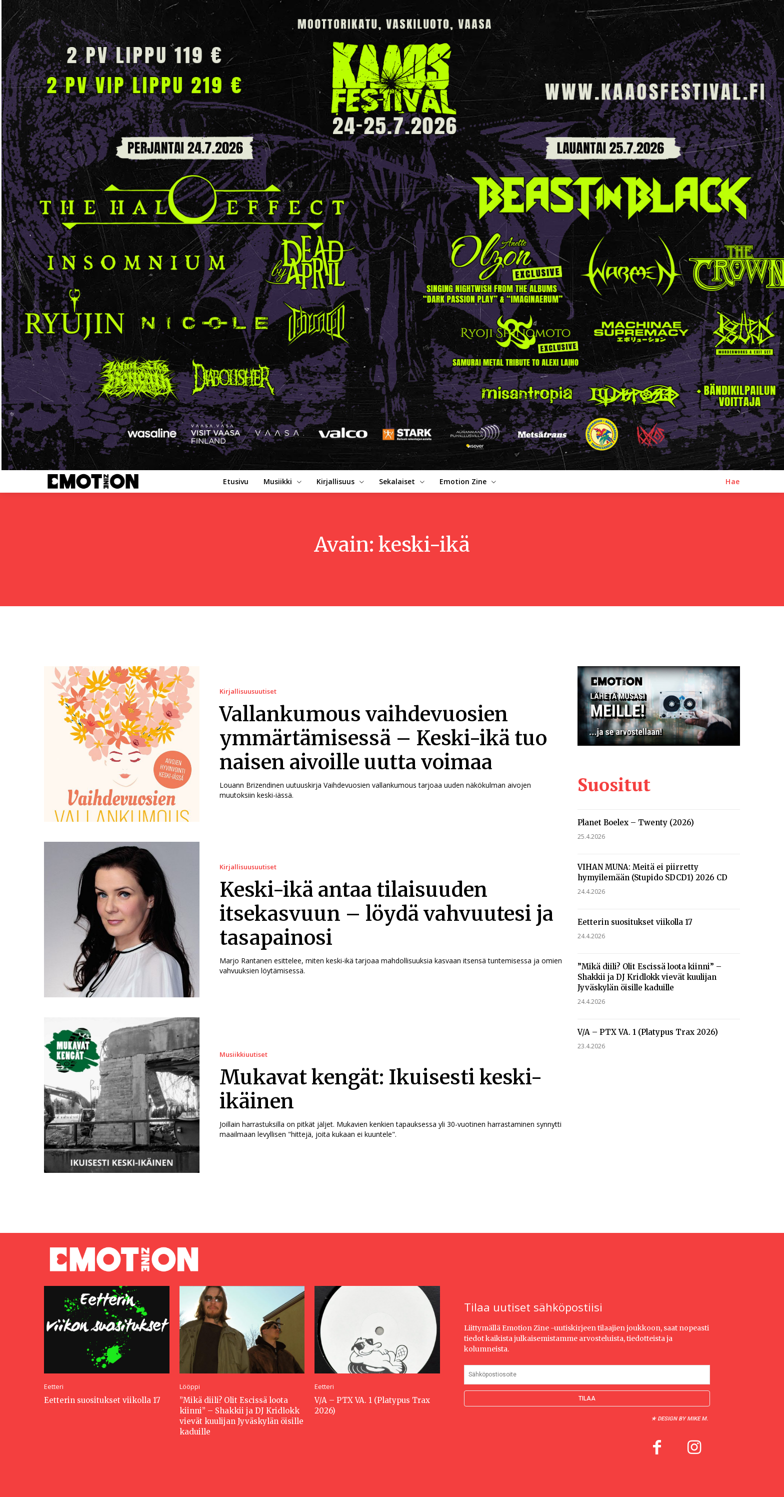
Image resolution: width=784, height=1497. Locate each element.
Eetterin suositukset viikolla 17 (635, 917)
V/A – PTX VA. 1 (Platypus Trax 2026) (648, 1027)
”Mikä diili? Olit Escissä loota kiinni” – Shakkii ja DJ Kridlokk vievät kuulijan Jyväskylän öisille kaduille (650, 972)
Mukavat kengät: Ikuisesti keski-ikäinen (381, 1089)
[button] (733, 481)
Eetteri (54, 1386)
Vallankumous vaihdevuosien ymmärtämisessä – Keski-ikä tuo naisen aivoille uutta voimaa (383, 738)
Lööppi (190, 1386)
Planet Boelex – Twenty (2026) (636, 818)
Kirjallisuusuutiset (248, 691)
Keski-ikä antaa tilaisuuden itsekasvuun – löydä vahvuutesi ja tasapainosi (387, 913)
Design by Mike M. (683, 1418)
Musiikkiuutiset (244, 1054)
